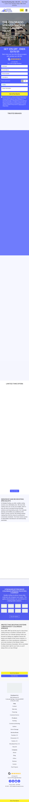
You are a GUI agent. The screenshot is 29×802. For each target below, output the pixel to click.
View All (14, 746)
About (14, 752)
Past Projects (14, 767)
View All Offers (14, 491)
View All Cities (14, 675)
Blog (14, 755)
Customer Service (14, 715)
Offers (14, 758)
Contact (14, 706)
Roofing (14, 720)
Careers (15, 764)
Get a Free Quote (14, 800)
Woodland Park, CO (14, 743)
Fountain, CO (14, 735)
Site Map (18, 784)
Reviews (14, 761)
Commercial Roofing (14, 723)
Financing (14, 712)
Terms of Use (21, 104)
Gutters (14, 726)
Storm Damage (14, 729)
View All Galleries (14, 616)
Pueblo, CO (14, 741)
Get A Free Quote (14, 673)
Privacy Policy (5, 105)
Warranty (14, 709)
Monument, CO (15, 738)
